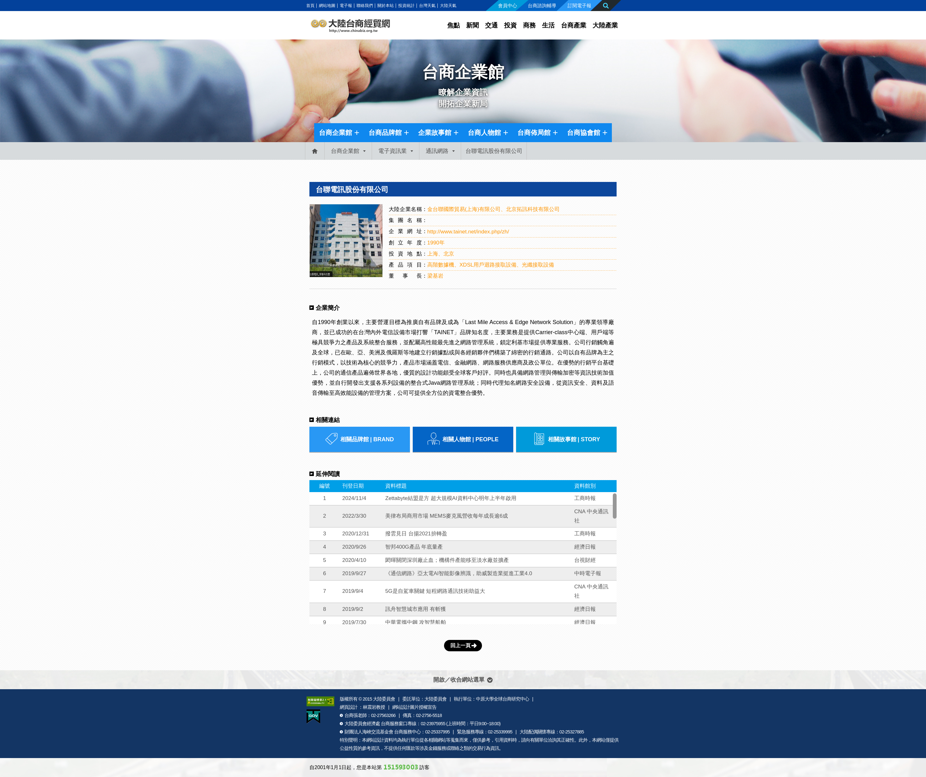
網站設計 (375, 740)
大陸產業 (605, 25)
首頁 (310, 5)
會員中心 (507, 5)
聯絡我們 (364, 5)
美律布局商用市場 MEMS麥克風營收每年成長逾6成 (446, 516)
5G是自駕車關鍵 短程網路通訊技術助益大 (435, 591)
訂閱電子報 (579, 5)
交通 (491, 25)
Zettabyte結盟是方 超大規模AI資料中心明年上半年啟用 (450, 498)
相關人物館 (462, 439)
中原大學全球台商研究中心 (502, 699)
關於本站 (385, 5)
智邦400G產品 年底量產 (414, 547)
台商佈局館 (534, 132)
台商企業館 (335, 132)
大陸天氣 (448, 5)
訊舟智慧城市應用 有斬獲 (415, 609)
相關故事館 (566, 439)
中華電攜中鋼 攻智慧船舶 (415, 622)
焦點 (453, 25)
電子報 (346, 5)
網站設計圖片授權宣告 (414, 707)
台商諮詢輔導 (542, 5)
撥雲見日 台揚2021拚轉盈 (416, 534)
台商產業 (573, 25)
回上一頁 (460, 645)
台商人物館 (484, 132)
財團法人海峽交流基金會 (368, 731)
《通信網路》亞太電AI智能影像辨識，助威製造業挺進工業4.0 (458, 573)
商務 (529, 25)
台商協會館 (583, 132)
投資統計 (406, 5)
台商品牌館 (385, 132)
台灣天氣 (427, 5)
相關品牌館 (359, 439)
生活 (548, 25)
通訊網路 (437, 151)
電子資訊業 (392, 151)
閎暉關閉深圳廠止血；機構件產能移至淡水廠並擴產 (447, 560)
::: (303, 5)
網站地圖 (327, 5)
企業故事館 (434, 132)
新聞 (472, 25)
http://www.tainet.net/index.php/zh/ (468, 232)
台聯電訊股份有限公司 (352, 189)
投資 (510, 25)
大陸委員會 (384, 699)
